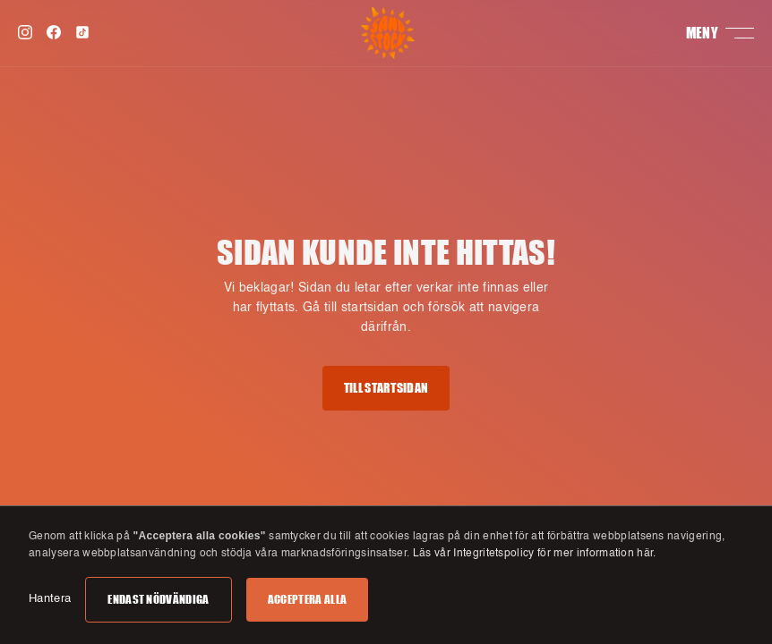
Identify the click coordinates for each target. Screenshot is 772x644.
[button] (720, 33)
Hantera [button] (50, 599)
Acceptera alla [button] (307, 598)
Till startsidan (386, 387)
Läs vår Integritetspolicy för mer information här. (534, 553)
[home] (388, 33)
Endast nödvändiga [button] (158, 598)
